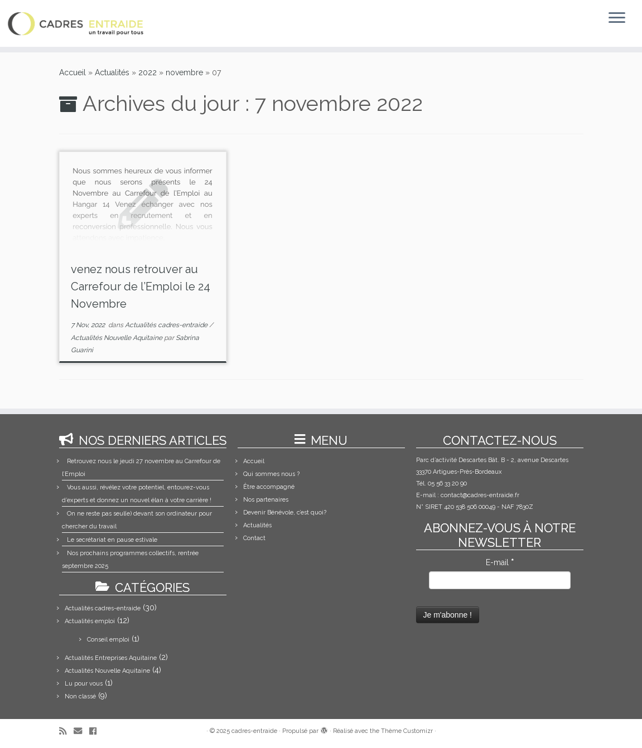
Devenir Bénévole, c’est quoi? (284, 512)
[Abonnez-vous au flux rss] (66, 731)
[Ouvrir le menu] (617, 18)
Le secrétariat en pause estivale (112, 539)
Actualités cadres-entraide (167, 325)
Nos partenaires (265, 499)
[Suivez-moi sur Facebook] (96, 731)
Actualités (112, 72)
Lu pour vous (84, 683)
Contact (254, 538)
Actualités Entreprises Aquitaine (111, 658)
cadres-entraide (254, 731)
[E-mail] (81, 731)
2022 (147, 72)
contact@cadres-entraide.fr (480, 495)
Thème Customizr (407, 731)
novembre (184, 72)
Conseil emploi (108, 639)
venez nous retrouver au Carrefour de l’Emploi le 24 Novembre (140, 286)
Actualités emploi (90, 621)
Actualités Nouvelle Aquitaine (117, 338)
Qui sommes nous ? (271, 474)
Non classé (80, 696)
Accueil (72, 72)
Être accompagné (269, 486)
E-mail (500, 562)
